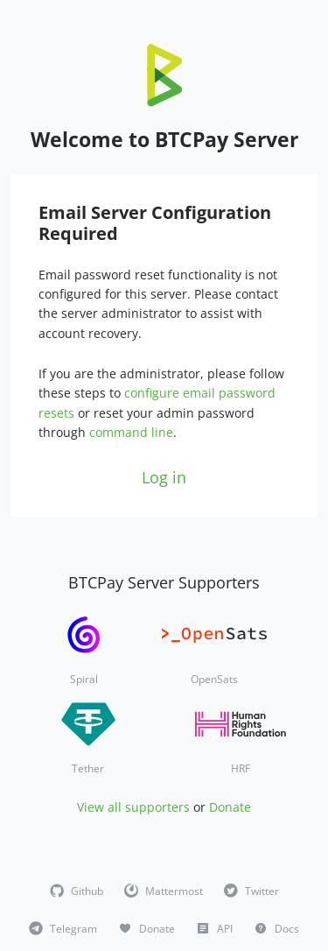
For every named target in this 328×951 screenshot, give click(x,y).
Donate (230, 807)
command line (131, 432)
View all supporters (133, 807)
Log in (164, 477)
